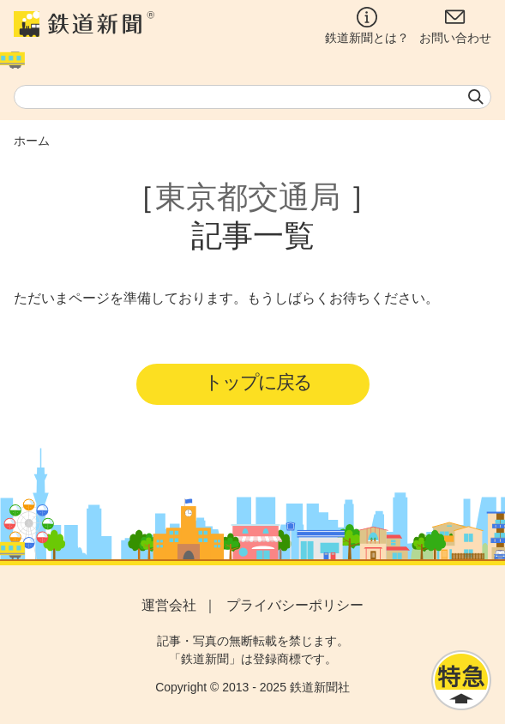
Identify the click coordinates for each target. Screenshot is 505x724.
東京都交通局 (247, 196)
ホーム (32, 141)
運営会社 (168, 605)
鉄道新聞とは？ (367, 26)
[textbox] (252, 97)
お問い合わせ (455, 26)
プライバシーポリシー (295, 605)
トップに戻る (257, 382)
